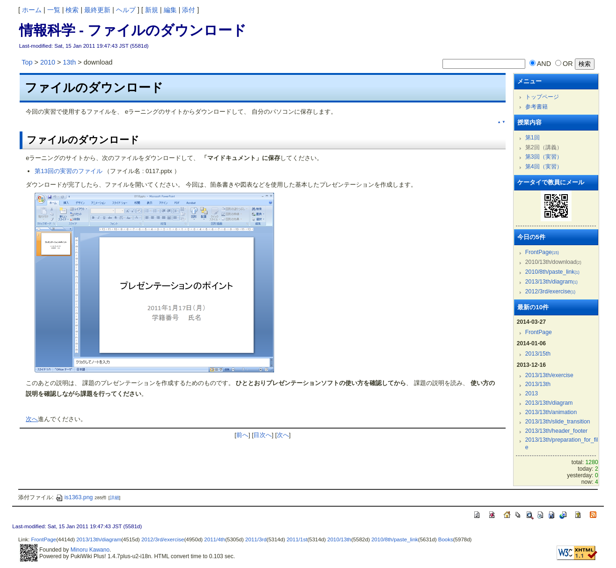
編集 (170, 10)
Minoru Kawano (90, 549)
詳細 (114, 497)
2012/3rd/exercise (550, 291)
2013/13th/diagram (551, 281)
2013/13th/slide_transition (557, 421)
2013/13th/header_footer (556, 431)
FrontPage (542, 252)
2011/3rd (255, 539)
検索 (72, 10)
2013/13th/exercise (549, 375)
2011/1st (297, 539)
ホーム (32, 10)
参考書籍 (536, 106)
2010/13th (339, 539)
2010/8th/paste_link (552, 272)
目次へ (263, 434)
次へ (32, 418)
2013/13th (538, 384)
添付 (188, 10)
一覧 (53, 10)
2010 (47, 62)
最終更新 (97, 10)
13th (69, 62)
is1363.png (74, 497)
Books (445, 539)
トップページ (542, 97)
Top (27, 62)
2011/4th (214, 539)
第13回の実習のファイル (68, 171)
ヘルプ (126, 10)
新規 (151, 10)
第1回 (532, 137)
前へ (242, 434)
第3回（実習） (543, 156)
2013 (531, 393)
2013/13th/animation (551, 412)
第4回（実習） (543, 166)
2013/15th (538, 353)
